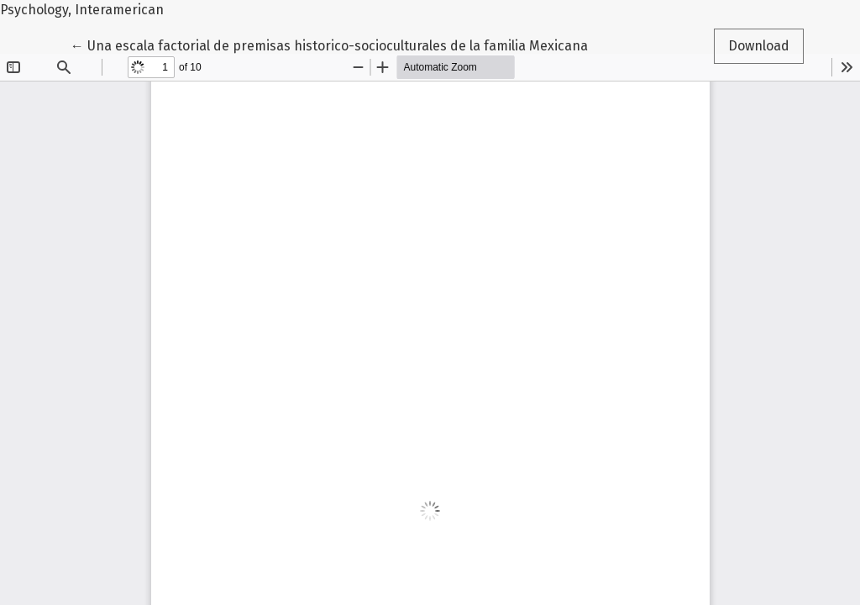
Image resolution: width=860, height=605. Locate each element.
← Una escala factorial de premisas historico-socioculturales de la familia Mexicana (329, 44)
